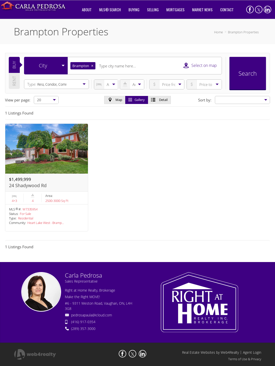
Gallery (136, 99)
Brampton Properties (243, 32)
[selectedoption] (46, 65)
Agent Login (252, 352)
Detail (159, 99)
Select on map (200, 65)
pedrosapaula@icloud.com (91, 315)
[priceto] (167, 84)
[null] (46, 100)
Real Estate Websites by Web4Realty (210, 352)
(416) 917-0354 (83, 321)
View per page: (17, 99)
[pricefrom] (204, 84)
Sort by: (204, 99)
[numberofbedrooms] (106, 84)
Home (218, 32)
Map (114, 99)
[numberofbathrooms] (132, 84)
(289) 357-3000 (83, 328)
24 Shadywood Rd (28, 185)
